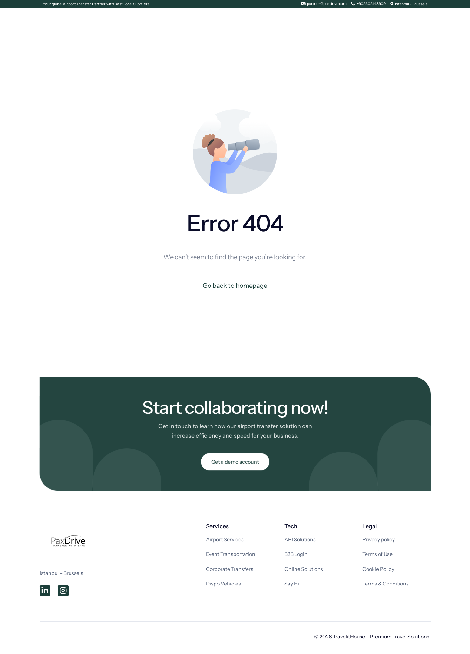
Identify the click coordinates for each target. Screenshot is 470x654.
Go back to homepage (235, 285)
